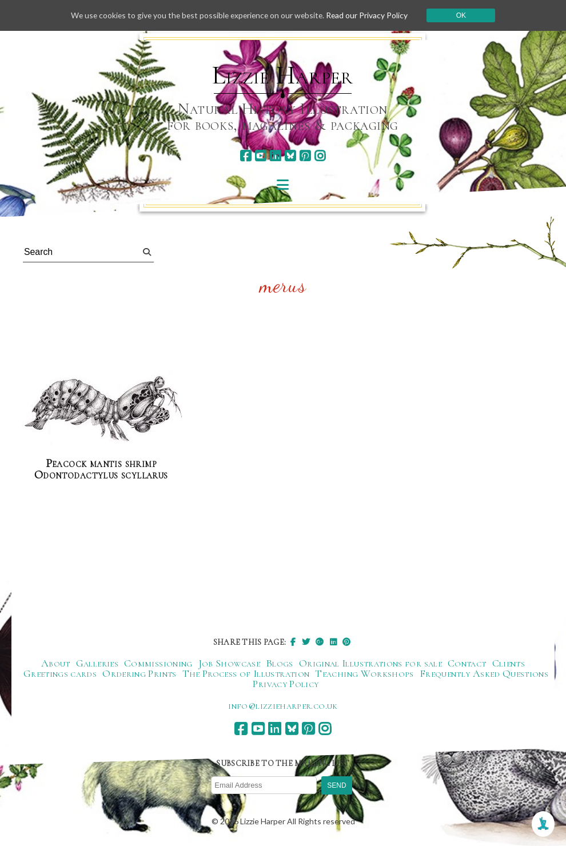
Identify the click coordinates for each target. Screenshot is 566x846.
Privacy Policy (285, 683)
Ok (465, 15)
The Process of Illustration (246, 673)
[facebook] (245, 155)
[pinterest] (305, 155)
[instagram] (319, 155)
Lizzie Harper (282, 75)
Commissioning (158, 663)
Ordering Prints (139, 673)
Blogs (279, 663)
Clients (508, 663)
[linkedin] (275, 155)
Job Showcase (229, 663)
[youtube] (260, 155)
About (55, 663)
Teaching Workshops (364, 673)
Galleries (97, 663)
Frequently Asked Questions (484, 673)
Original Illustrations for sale (370, 663)
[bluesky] (290, 155)
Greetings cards (60, 673)
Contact (467, 663)
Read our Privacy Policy (370, 15)
